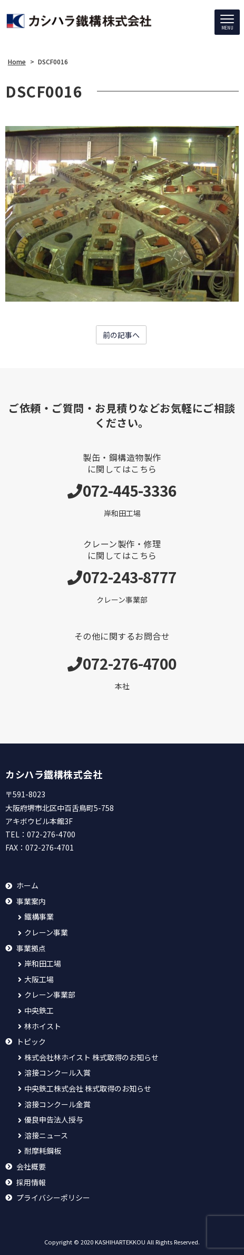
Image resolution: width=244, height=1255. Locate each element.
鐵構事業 (39, 917)
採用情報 (31, 1182)
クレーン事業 (46, 933)
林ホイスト (42, 1026)
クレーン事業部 (49, 995)
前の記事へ (121, 335)
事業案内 (31, 901)
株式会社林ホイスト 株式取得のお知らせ (91, 1058)
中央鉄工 (39, 1011)
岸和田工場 (42, 964)
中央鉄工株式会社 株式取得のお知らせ (87, 1089)
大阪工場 (39, 979)
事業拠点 (31, 948)
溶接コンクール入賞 (57, 1073)
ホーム (27, 886)
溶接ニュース (46, 1136)
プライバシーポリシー (53, 1198)
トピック (31, 1042)
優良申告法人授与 (53, 1120)
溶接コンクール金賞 (57, 1104)
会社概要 (31, 1167)
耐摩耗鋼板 (42, 1151)
